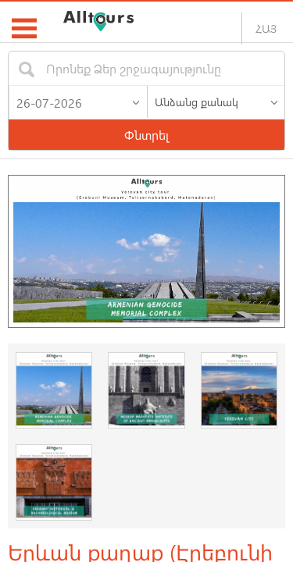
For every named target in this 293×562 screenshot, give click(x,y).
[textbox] (133, 68)
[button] (136, 99)
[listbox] (216, 101)
